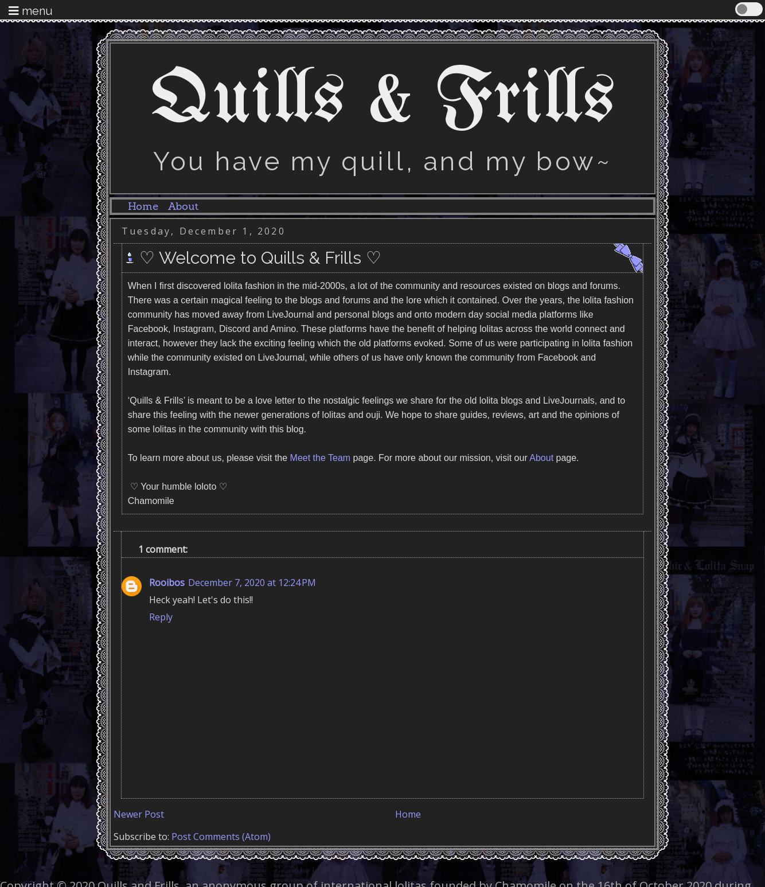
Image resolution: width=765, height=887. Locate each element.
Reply (161, 617)
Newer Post (139, 814)
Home (143, 206)
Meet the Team (320, 458)
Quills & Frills (382, 101)
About (182, 206)
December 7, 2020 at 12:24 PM (252, 582)
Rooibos (167, 582)
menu (31, 11)
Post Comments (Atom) (221, 836)
